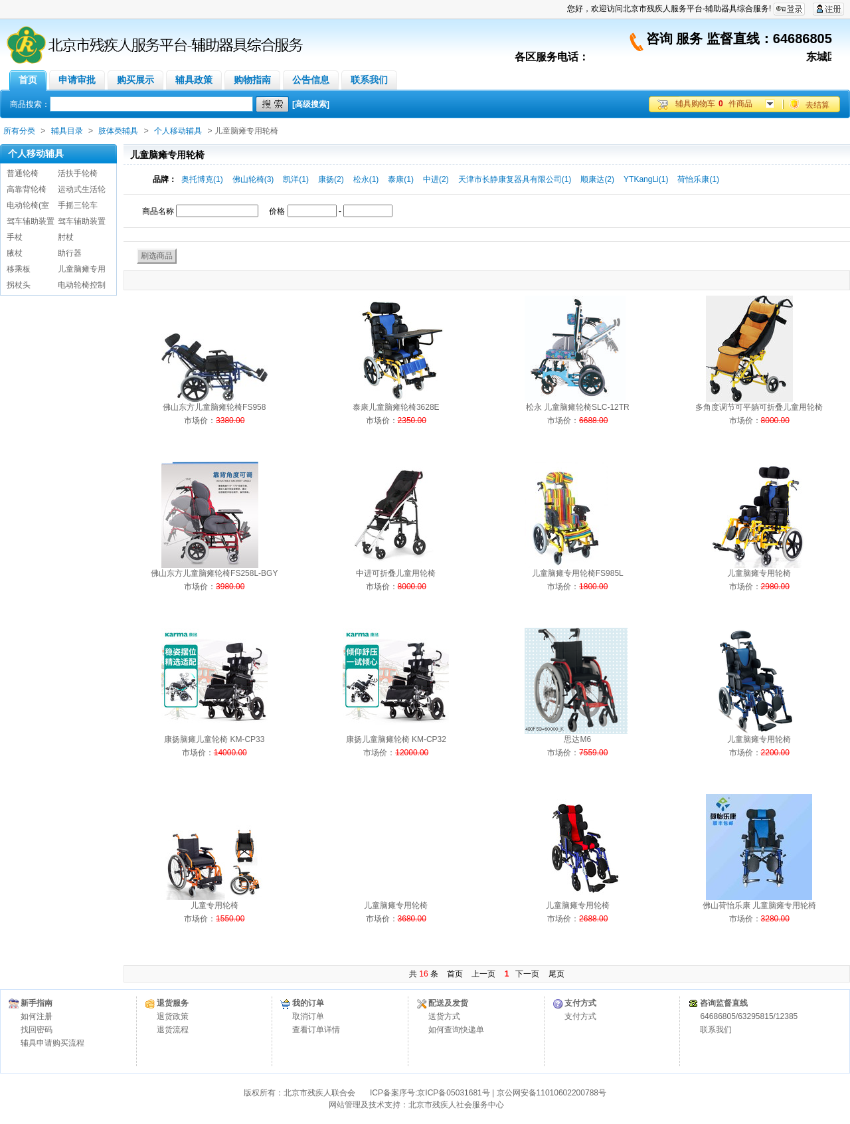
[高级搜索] (310, 104)
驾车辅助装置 (30, 221)
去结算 (817, 105)
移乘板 (19, 269)
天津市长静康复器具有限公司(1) (515, 179)
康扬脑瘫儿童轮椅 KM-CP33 (214, 739)
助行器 (70, 253)
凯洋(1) (296, 179)
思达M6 (577, 739)
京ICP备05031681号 (453, 1092)
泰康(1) (401, 179)
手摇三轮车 (78, 205)
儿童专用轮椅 (214, 905)
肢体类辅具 (118, 131)
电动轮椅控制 (82, 285)
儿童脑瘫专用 (82, 269)
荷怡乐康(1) (698, 179)
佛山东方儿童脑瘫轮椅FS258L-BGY (214, 573)
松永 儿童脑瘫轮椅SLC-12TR (578, 407)
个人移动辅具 (178, 131)
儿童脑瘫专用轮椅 (759, 573)
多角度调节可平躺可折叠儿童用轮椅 (759, 407)
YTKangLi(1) (646, 179)
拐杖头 (19, 285)
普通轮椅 (23, 173)
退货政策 (173, 1016)
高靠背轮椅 (26, 189)
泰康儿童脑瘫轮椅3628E (396, 407)
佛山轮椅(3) (253, 179)
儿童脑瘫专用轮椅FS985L (578, 573)
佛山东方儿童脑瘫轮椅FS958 (214, 407)
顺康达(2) (597, 179)
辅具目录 (67, 131)
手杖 (15, 237)
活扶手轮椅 (78, 173)
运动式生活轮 (82, 189)
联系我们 (716, 1029)
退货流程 (173, 1029)
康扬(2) (331, 179)
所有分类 (19, 131)
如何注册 (36, 1016)
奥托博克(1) (202, 179)
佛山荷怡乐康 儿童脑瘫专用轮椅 (759, 905)
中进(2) (436, 179)
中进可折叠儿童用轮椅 (396, 573)
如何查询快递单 (456, 1029)
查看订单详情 (316, 1029)
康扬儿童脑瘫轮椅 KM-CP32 (396, 739)
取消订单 (308, 1016)
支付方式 (580, 1016)
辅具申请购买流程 (52, 1043)
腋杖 (15, 253)
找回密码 (36, 1029)
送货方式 (444, 1016)
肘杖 (66, 237)
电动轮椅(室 (28, 205)
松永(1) (366, 179)
